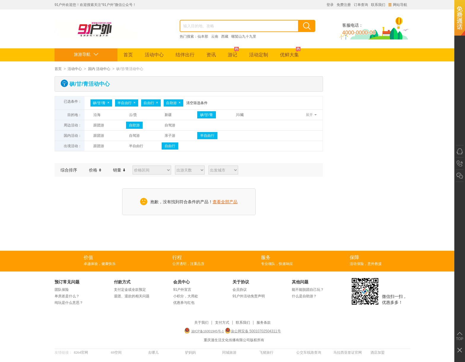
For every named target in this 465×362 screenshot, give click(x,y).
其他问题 (300, 282)
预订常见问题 (67, 282)
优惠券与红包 (184, 303)
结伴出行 (185, 54)
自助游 (173, 103)
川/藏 (240, 115)
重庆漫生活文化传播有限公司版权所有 (234, 340)
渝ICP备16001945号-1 (207, 331)
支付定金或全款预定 (130, 290)
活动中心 (154, 54)
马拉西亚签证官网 (347, 352)
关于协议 (240, 282)
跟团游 (98, 125)
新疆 (168, 115)
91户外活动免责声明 (248, 296)
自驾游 (170, 125)
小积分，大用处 (185, 296)
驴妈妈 (190, 352)
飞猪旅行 (266, 352)
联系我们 (378, 5)
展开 (309, 115)
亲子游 (170, 136)
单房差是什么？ (67, 296)
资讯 (211, 54)
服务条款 (264, 323)
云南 (214, 36)
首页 (128, 54)
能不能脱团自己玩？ (308, 290)
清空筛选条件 (197, 103)
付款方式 (122, 282)
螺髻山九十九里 (243, 36)
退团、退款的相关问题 (131, 296)
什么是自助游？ (304, 296)
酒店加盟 (377, 352)
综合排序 (68, 170)
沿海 (97, 115)
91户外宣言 (182, 290)
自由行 (151, 103)
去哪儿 (153, 352)
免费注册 (344, 5)
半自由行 (126, 103)
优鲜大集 (290, 52)
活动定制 (258, 54)
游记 (233, 52)
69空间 (116, 352)
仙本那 (203, 36)
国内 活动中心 (99, 69)
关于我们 (201, 323)
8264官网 (81, 352)
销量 (119, 170)
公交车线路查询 (308, 352)
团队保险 (62, 290)
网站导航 (397, 5)
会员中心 (181, 282)
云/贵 (133, 115)
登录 (330, 5)
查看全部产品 (225, 201)
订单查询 (361, 5)
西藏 (224, 36)
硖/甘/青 (101, 103)
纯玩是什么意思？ (69, 303)
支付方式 (222, 323)
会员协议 (239, 290)
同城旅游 (229, 352)
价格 (95, 170)
